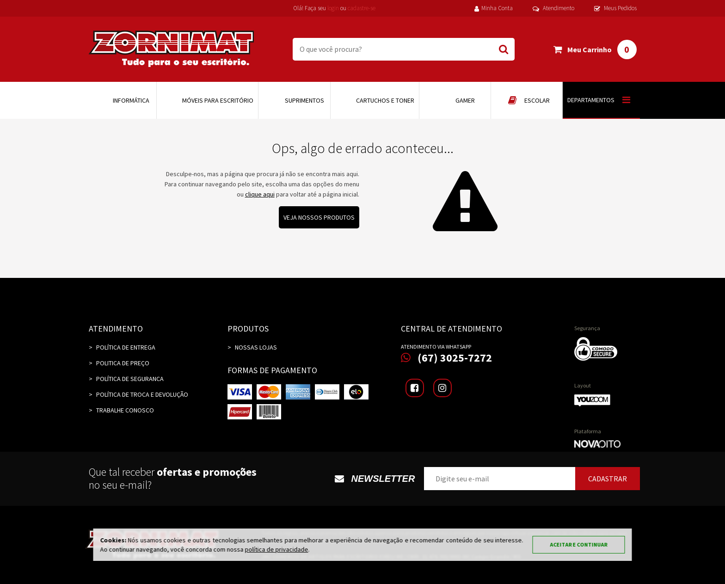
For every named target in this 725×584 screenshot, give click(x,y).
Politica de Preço (122, 363)
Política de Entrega (125, 347)
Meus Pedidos (615, 8)
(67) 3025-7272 (446, 358)
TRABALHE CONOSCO (125, 410)
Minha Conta (493, 8)
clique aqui (260, 194)
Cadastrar (607, 478)
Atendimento (553, 8)
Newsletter (375, 478)
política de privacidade (276, 549)
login (333, 8)
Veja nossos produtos (319, 217)
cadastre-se (361, 8)
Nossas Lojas (256, 347)
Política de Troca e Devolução (142, 394)
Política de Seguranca (130, 379)
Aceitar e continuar (579, 544)
